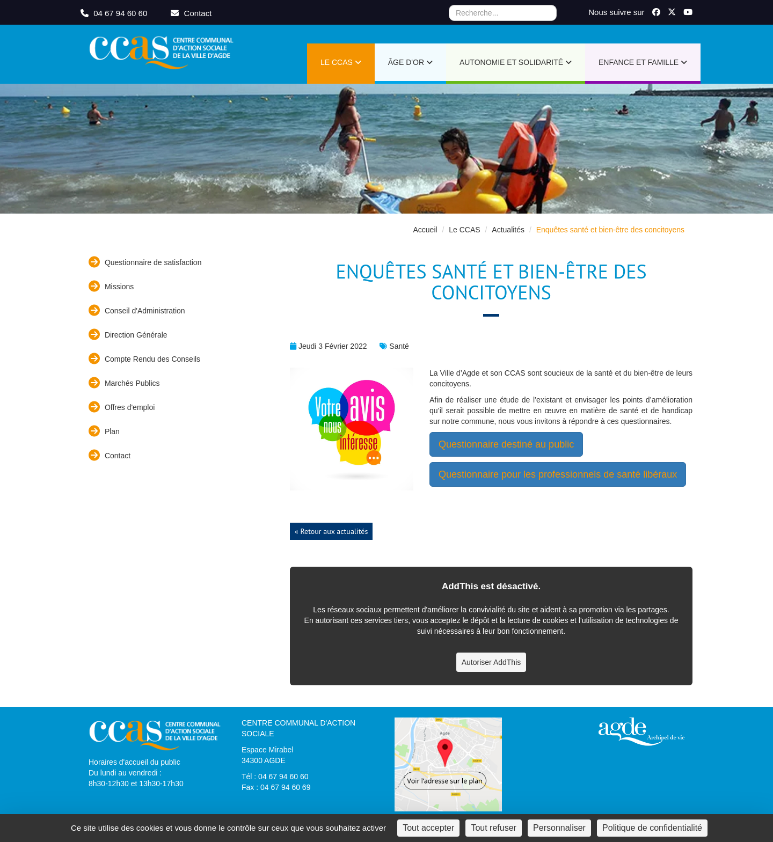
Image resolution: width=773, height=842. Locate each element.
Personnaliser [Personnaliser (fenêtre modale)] (559, 827)
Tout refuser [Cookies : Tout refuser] (493, 827)
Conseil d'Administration (137, 310)
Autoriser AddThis (491, 662)
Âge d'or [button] (410, 62)
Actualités (508, 229)
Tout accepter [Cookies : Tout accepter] (428, 827)
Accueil (425, 229)
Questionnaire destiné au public (506, 444)
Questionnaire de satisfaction (145, 262)
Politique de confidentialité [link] (652, 827)
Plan (104, 431)
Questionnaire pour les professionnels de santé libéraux (558, 474)
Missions (111, 286)
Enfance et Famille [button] (643, 62)
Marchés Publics (124, 383)
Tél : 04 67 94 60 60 (275, 776)
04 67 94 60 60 (115, 13)
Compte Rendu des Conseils (144, 358)
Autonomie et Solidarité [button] (516, 62)
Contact (109, 455)
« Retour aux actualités (331, 531)
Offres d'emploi (122, 407)
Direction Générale (128, 334)
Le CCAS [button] (340, 62)
